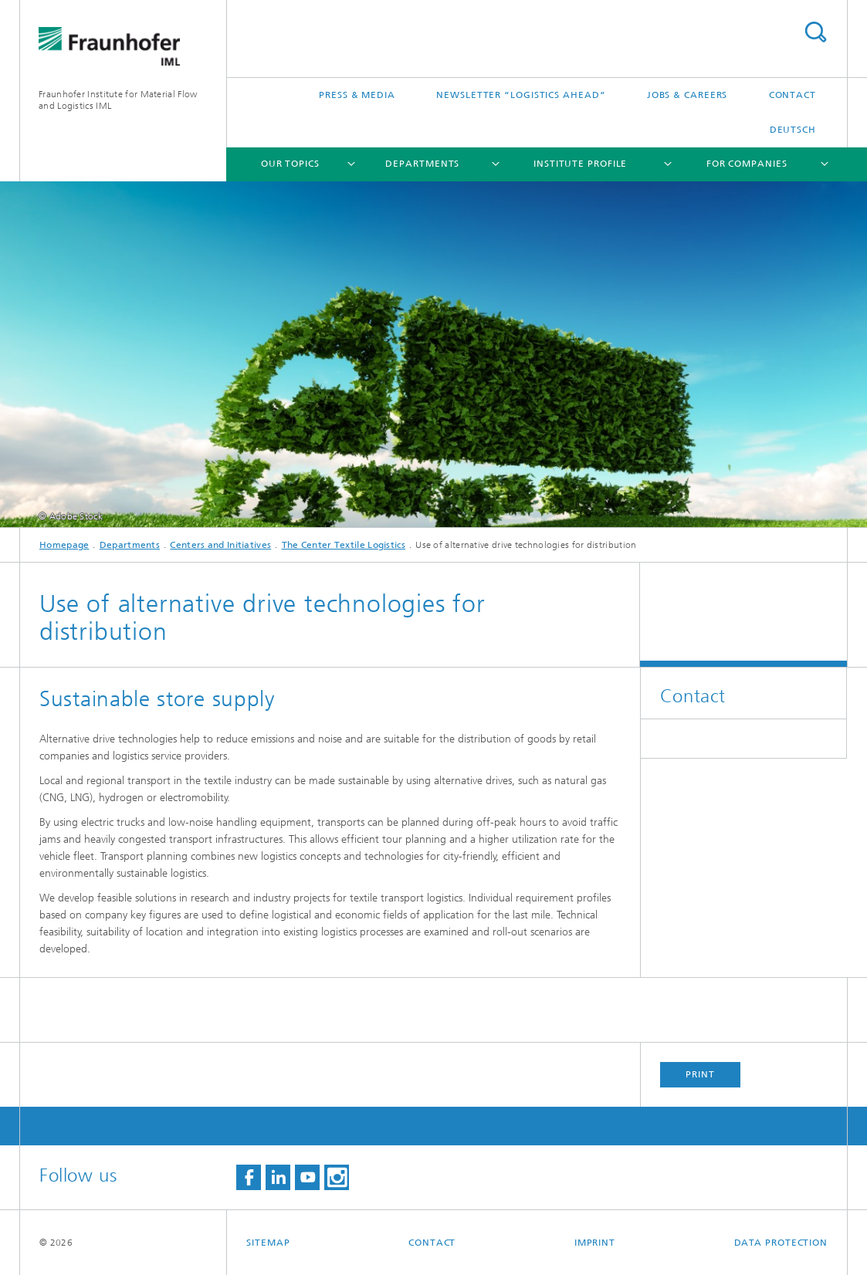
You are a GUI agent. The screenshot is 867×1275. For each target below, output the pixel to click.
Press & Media (357, 95)
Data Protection (781, 1242)
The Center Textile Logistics (343, 544)
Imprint (594, 1242)
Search (815, 32)
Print (700, 1074)
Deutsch (793, 129)
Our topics (290, 163)
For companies (746, 163)
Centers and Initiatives (220, 544)
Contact (792, 95)
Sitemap (268, 1242)
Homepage (64, 544)
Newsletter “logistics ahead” (520, 95)
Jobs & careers (687, 95)
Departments (422, 163)
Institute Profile (580, 163)
